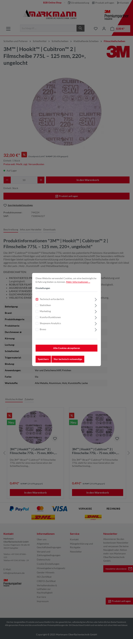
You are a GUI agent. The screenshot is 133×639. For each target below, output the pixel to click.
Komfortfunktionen (50, 317)
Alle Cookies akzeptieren (66, 348)
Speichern (43, 359)
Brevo (43, 329)
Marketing (45, 311)
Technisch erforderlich (52, 299)
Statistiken (45, 305)
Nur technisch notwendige (68, 359)
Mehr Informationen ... (78, 281)
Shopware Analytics (50, 323)
